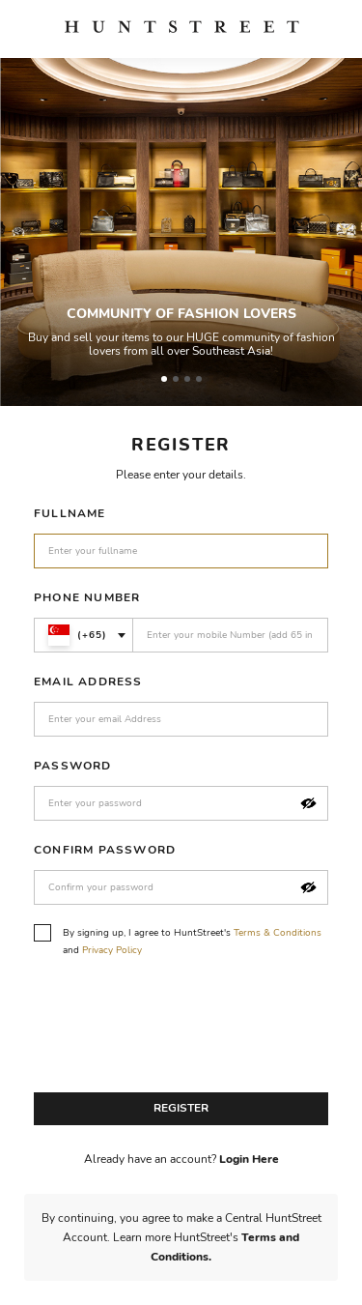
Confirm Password (105, 849)
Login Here (249, 1159)
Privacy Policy (112, 950)
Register (181, 1108)
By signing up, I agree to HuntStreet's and (177, 940)
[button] (308, 804)
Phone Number (87, 597)
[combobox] (83, 635)
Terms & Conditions (277, 933)
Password (73, 765)
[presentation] (180, 1030)
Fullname (70, 513)
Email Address (88, 681)
